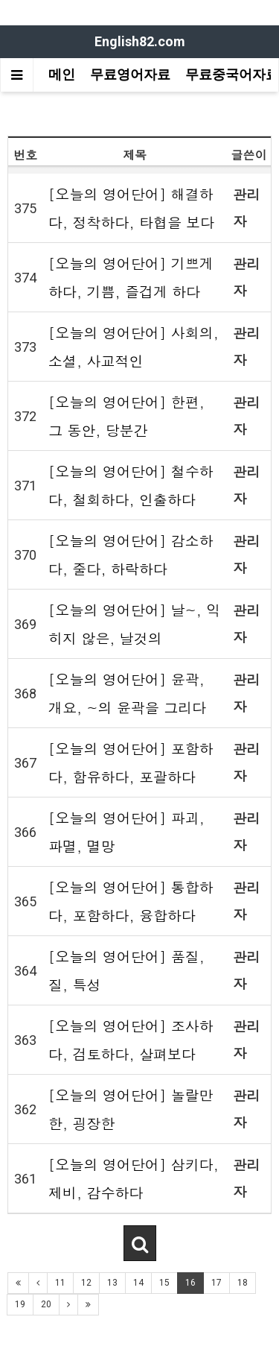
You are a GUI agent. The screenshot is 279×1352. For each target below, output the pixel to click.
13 (112, 1282)
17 (216, 1282)
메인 (61, 74)
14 (138, 1282)
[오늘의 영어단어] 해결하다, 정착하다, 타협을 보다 (131, 207)
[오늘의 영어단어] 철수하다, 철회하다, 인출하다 (131, 485)
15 (164, 1282)
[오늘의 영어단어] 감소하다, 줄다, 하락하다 (131, 554)
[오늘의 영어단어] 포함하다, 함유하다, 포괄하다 (131, 762)
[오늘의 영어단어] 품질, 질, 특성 (126, 970)
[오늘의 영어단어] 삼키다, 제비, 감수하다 (133, 1178)
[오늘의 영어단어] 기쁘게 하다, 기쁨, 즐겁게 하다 (131, 277)
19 (20, 1304)
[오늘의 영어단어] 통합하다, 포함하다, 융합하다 (131, 900)
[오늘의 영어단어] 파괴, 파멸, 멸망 (126, 831)
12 (86, 1282)
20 (46, 1304)
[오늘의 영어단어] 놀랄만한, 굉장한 (131, 1108)
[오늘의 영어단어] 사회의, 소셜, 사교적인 (133, 346)
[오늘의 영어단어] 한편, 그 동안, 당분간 (126, 415)
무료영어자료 (130, 74)
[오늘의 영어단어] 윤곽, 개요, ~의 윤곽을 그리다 (127, 693)
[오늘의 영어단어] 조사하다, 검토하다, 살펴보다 (131, 1039)
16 (190, 1282)
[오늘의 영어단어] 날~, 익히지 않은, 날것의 (134, 623)
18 (242, 1282)
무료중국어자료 (232, 74)
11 (60, 1282)
